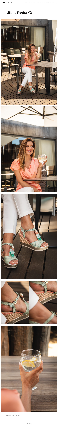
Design (34, 2)
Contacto (52, 2)
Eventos (39, 2)
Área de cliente (45, 2)
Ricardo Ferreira (7, 3)
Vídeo (30, 2)
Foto (27, 2)
